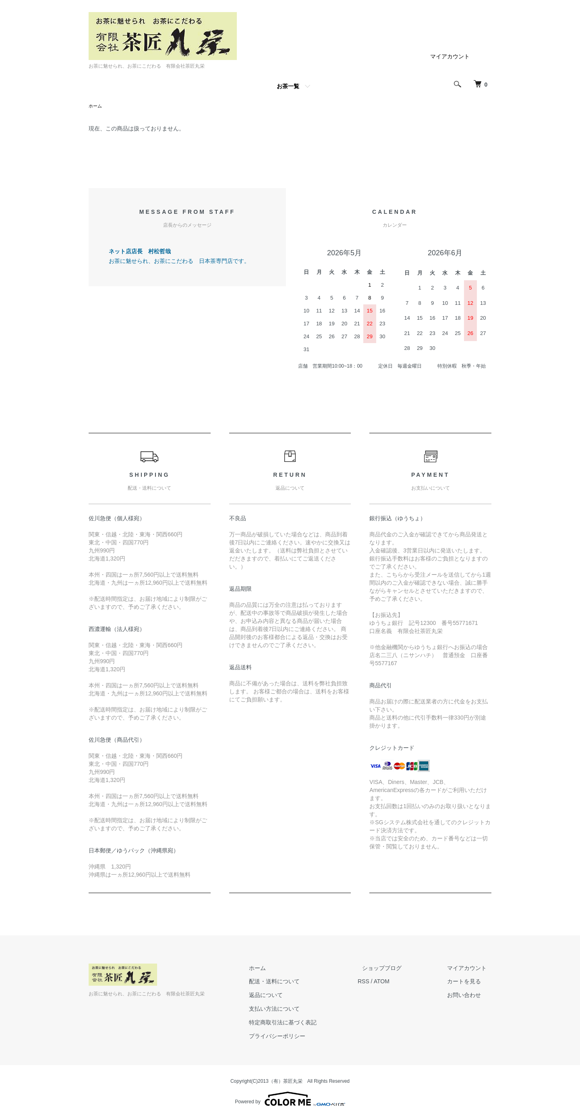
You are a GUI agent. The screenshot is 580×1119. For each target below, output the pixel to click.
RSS (382, 982)
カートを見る (469, 982)
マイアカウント (450, 56)
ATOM (400, 982)
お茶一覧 (288, 86)
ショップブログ (396, 969)
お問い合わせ (469, 996)
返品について (289, 996)
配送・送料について (297, 982)
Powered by (290, 1099)
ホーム (96, 106)
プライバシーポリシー (300, 1037)
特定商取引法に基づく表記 (306, 1023)
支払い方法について (297, 1009)
